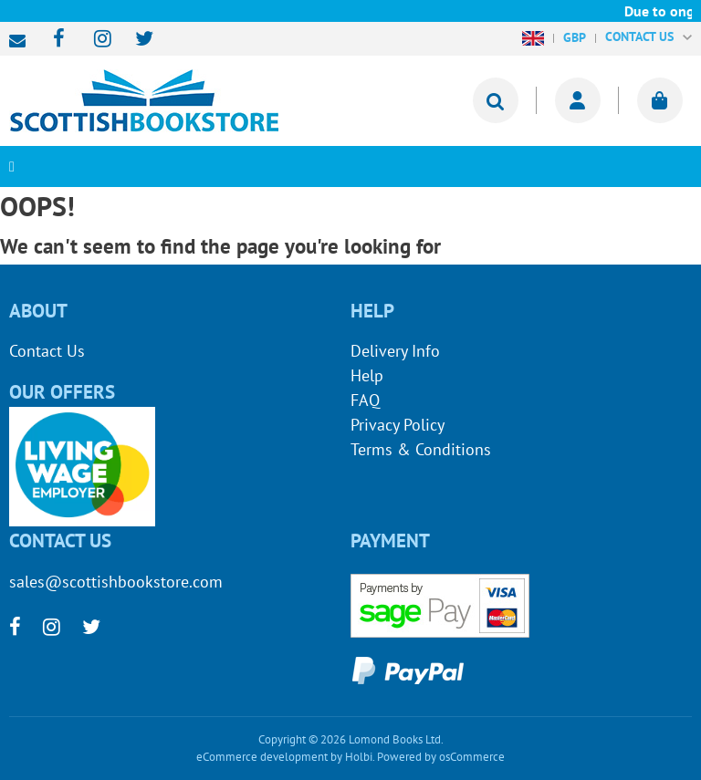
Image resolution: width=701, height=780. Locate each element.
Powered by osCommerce (441, 756)
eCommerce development (262, 756)
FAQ (365, 400)
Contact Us (47, 350)
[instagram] (94, 40)
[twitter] (135, 40)
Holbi (358, 756)
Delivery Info (395, 350)
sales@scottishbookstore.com (22, 41)
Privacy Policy (397, 424)
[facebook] (53, 40)
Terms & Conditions (420, 449)
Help (366, 375)
